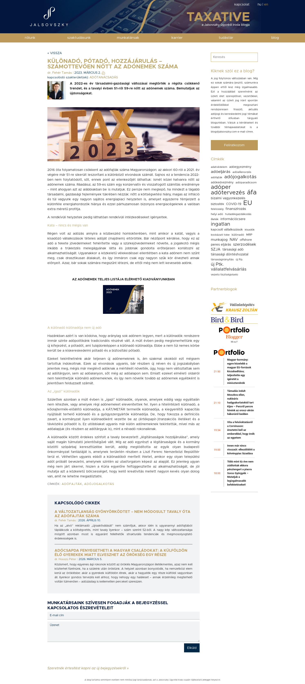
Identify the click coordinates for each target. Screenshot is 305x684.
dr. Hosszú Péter (65, 559)
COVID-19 (233, 204)
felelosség (217, 209)
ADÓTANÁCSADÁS (103, 77)
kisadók (250, 229)
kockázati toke (220, 234)
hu (259, 4)
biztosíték (217, 204)
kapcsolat (241, 4)
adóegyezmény (240, 166)
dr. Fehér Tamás (59, 72)
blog (275, 38)
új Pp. (239, 259)
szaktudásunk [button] (79, 38)
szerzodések (244, 244)
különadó (238, 234)
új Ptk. (217, 264)
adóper (221, 187)
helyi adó (217, 214)
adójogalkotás (99, 484)
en (266, 4)
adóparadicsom (246, 182)
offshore (246, 239)
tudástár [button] (226, 38)
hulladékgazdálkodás (238, 214)
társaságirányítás (222, 259)
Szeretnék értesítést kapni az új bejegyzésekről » (88, 668)
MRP (249, 234)
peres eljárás (221, 244)
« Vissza (54, 53)
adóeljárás (220, 172)
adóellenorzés (241, 172)
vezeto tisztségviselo (224, 274)
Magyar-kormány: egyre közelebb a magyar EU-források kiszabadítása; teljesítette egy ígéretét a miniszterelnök (239, 371)
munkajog (219, 240)
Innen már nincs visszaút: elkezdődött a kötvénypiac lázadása (241, 449)
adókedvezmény (222, 182)
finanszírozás (236, 209)
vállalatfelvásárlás (228, 269)
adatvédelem (219, 167)
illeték (214, 219)
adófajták (72, 484)
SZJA (215, 249)
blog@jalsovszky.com (224, 131)
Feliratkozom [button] (234, 145)
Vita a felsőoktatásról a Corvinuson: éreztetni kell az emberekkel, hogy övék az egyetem (241, 430)
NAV (234, 240)
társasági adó (233, 249)
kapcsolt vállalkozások (227, 229)
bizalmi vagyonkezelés (228, 198)
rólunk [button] (30, 38)
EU (247, 203)
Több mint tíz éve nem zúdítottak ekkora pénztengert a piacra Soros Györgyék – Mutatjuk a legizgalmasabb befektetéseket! (240, 473)
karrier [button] (177, 38)
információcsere (232, 219)
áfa (252, 192)
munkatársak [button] (128, 38)
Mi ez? (234, 342)
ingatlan (220, 224)
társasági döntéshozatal (229, 254)
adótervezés (228, 193)
